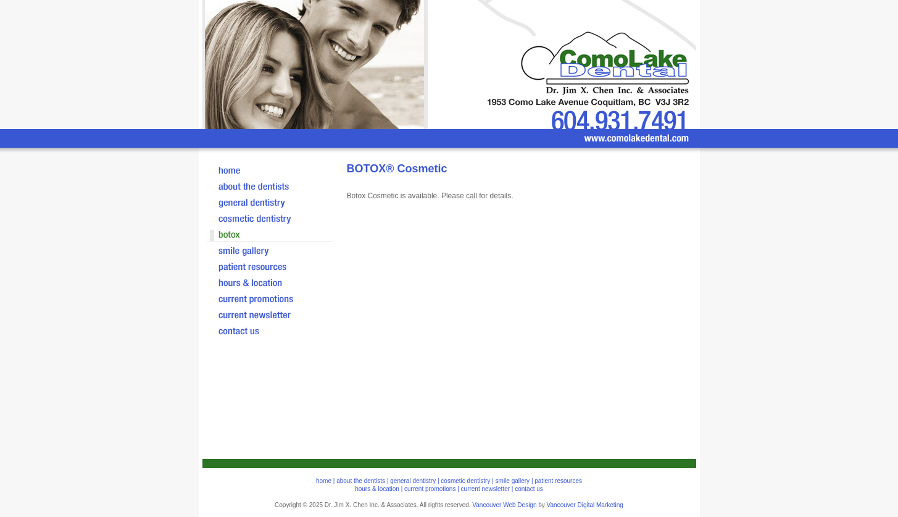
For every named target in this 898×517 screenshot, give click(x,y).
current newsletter (485, 488)
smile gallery (513, 480)
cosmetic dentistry (465, 480)
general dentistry (413, 480)
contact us (529, 488)
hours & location (377, 488)
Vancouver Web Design (504, 505)
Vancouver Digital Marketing (585, 505)
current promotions (429, 488)
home (323, 480)
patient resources (558, 480)
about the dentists (360, 480)
